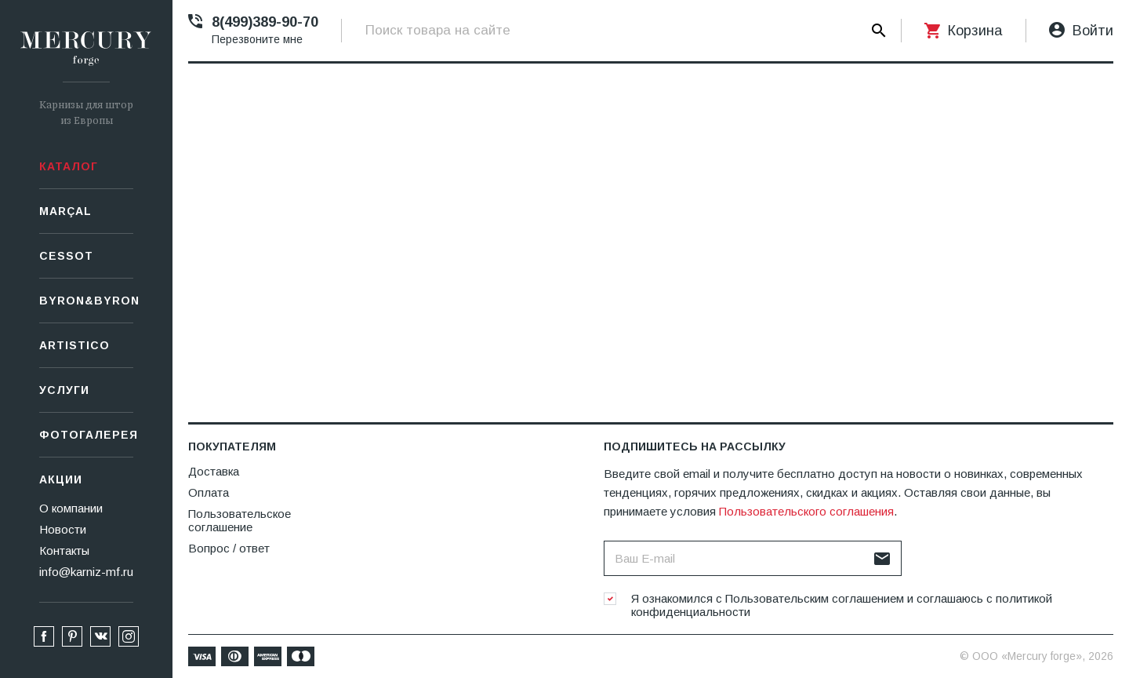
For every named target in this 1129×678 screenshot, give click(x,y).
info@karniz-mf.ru (86, 571)
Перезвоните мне (257, 39)
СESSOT (66, 256)
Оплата (208, 492)
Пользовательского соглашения (806, 511)
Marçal (65, 211)
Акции (60, 479)
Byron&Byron (86, 300)
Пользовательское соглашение (239, 520)
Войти (1093, 30)
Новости (62, 529)
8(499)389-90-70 (265, 22)
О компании (71, 508)
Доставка (213, 471)
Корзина (975, 30)
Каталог (68, 166)
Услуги (64, 390)
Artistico (74, 345)
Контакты (64, 550)
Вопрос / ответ (229, 548)
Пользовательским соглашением (814, 598)
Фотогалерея (86, 434)
